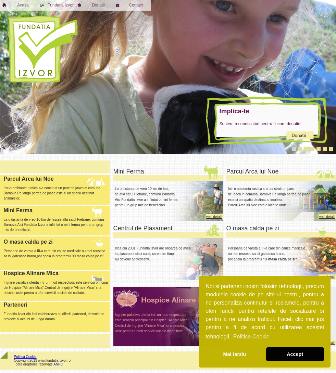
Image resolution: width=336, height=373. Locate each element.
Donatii (91, 5)
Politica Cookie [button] (251, 336)
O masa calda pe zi (252, 228)
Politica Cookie (25, 357)
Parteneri (15, 305)
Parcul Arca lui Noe (252, 171)
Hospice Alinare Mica (31, 273)
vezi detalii (214, 217)
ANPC (58, 364)
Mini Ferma (128, 171)
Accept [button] (295, 354)
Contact (129, 5)
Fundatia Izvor (57, 5)
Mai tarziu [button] (234, 354)
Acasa (15, 5)
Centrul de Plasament (143, 228)
